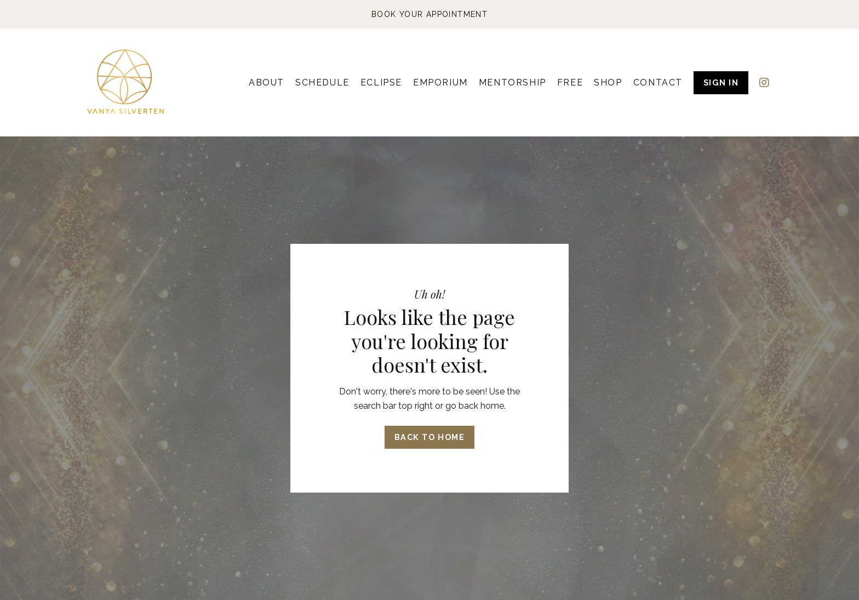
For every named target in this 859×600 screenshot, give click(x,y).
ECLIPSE (381, 82)
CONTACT (658, 82)
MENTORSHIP (512, 82)
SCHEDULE (322, 82)
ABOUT (266, 82)
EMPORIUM (440, 82)
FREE (570, 82)
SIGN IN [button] (720, 82)
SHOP (608, 82)
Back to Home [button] (429, 437)
